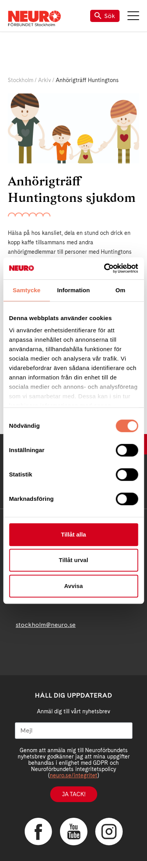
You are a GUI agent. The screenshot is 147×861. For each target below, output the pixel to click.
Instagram (109, 831)
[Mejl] (73, 730)
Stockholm (20, 80)
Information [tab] (73, 290)
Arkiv (44, 80)
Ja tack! (73, 794)
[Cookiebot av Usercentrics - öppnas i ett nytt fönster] (104, 268)
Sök (104, 16)
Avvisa (73, 586)
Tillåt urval (73, 560)
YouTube (73, 831)
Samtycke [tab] (26, 290)
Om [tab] (120, 290)
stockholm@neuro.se (46, 624)
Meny (133, 15)
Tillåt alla (73, 534)
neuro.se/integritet (73, 775)
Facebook (38, 831)
